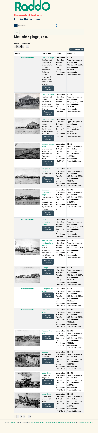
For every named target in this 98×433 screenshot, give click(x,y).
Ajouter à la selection (48, 88)
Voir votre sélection (77, 49)
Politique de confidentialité (67, 422)
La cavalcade (46, 373)
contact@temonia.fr (38, 422)
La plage (45, 268)
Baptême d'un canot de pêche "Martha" (47, 243)
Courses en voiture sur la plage (46, 192)
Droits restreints (27, 58)
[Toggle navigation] (17, 32)
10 (27, 46)
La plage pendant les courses (46, 222)
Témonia (12, 422)
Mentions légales (51, 422)
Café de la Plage (48, 58)
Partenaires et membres (85, 422)
